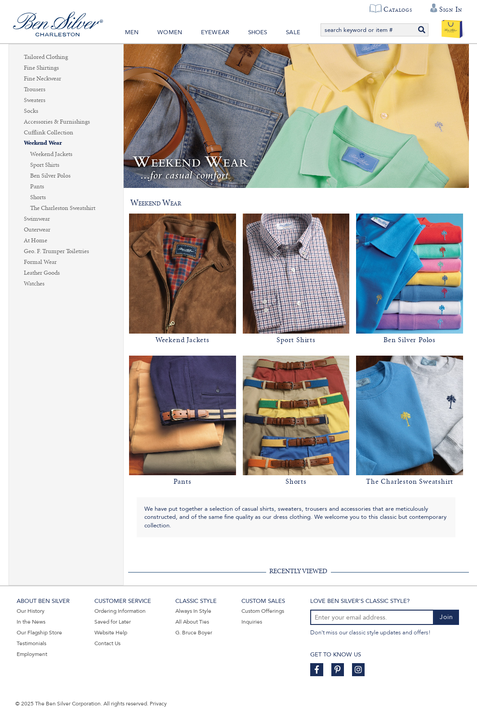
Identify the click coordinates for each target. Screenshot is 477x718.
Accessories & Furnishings (57, 122)
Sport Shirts (44, 165)
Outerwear (37, 230)
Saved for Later (112, 621)
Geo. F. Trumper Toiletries (56, 251)
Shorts (38, 197)
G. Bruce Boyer (193, 632)
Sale (293, 32)
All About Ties (192, 621)
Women (169, 32)
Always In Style (193, 611)
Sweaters (34, 100)
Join (446, 617)
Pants (37, 186)
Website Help (110, 632)
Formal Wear (40, 262)
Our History (31, 611)
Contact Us (107, 643)
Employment (32, 654)
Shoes (257, 32)
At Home (35, 240)
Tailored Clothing (46, 57)
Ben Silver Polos (50, 176)
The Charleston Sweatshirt (62, 208)
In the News (31, 621)
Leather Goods (42, 273)
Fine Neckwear (42, 79)
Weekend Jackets (51, 154)
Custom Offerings (262, 611)
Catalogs (397, 9)
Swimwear (37, 219)
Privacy (158, 703)
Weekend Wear (43, 143)
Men (132, 32)
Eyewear (215, 32)
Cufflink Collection (48, 132)
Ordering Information (120, 611)
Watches (34, 284)
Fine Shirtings (41, 68)
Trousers (34, 89)
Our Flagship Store (39, 632)
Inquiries (251, 621)
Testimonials (31, 643)
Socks (31, 111)
